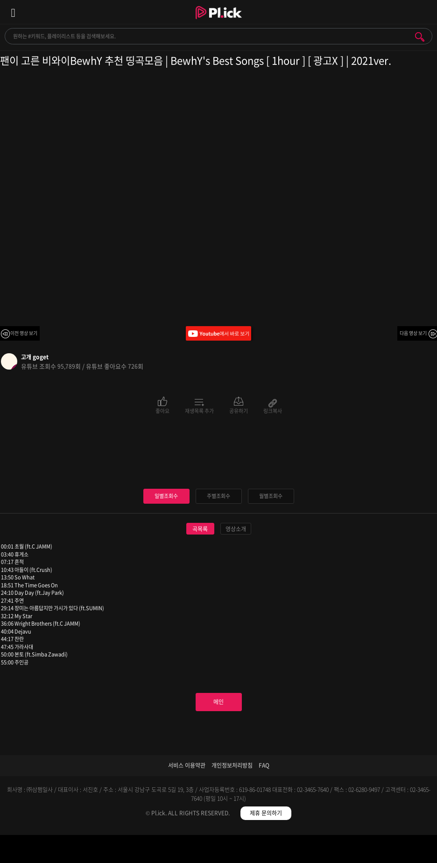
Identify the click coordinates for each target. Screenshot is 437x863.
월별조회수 (270, 496)
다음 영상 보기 (413, 332)
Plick (219, 21)
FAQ (264, 765)
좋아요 (162, 410)
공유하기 (238, 410)
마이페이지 (383, 850)
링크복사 (272, 410)
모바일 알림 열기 (425, 12)
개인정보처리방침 (232, 765)
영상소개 (236, 529)
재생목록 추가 (199, 410)
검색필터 (164, 850)
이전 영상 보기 (23, 332)
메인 (218, 702)
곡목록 (200, 529)
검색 (420, 37)
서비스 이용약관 (186, 765)
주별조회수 (218, 496)
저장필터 (273, 850)
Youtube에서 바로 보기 (218, 333)
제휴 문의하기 (266, 813)
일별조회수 (166, 496)
